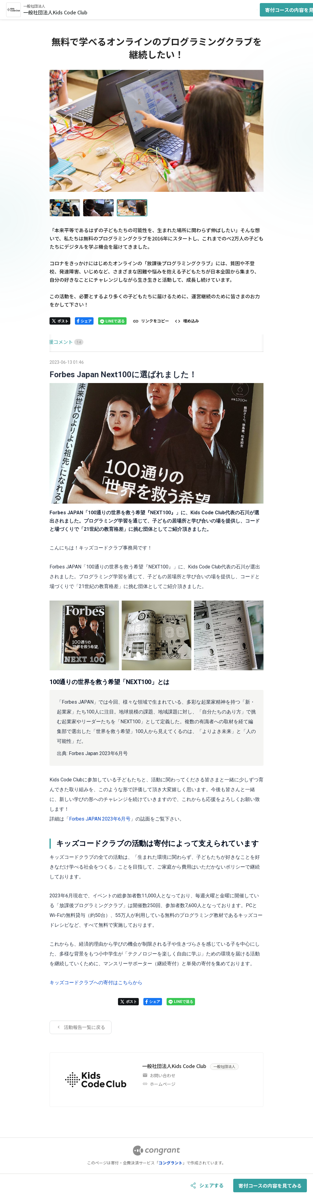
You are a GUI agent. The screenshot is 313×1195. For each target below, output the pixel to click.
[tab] (57, 342)
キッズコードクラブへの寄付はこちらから (96, 982)
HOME (57, 341)
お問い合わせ (162, 1075)
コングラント (170, 1163)
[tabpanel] (156, 696)
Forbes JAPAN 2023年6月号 (100, 819)
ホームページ (162, 1084)
